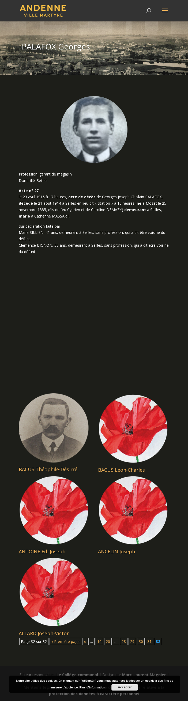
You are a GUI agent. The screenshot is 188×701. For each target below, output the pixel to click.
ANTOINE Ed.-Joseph (42, 551)
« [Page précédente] (85, 641)
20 (108, 641)
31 (149, 641)
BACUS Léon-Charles (121, 470)
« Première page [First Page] (65, 641)
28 (124, 641)
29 (132, 641)
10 (99, 641)
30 (141, 641)
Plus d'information (92, 687)
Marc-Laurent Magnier (144, 674)
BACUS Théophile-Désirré (48, 469)
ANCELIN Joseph (116, 551)
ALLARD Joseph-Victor (44, 633)
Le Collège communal (77, 674)
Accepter (124, 687)
